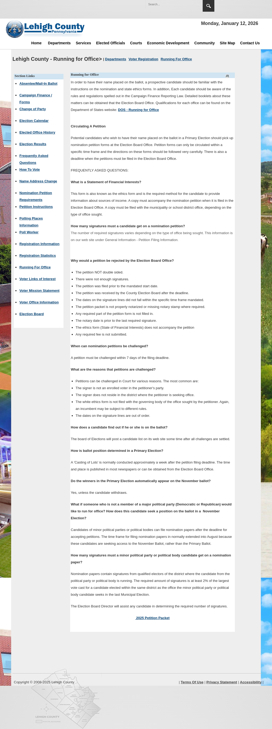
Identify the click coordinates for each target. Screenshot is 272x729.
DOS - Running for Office (138, 110)
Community (204, 43)
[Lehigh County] (46, 29)
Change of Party (32, 109)
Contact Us (250, 43)
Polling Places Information (31, 221)
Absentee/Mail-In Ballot (38, 83)
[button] (187, 4)
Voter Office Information (39, 302)
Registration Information (39, 244)
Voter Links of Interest (37, 279)
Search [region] (208, 6)
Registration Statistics (37, 256)
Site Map (227, 43)
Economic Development (168, 43)
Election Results (32, 144)
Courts (136, 43)
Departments (59, 43)
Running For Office (35, 267)
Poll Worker (29, 232)
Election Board (31, 314)
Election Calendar (34, 121)
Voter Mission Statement (39, 291)
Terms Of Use (192, 682)
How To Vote (29, 169)
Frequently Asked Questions (33, 159)
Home (36, 43)
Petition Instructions (36, 207)
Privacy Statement (221, 682)
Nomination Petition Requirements (35, 196)
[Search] (168, 4)
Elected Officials (110, 43)
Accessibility (251, 682)
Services (83, 43)
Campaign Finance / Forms (35, 98)
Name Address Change (38, 181)
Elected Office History (37, 132)
